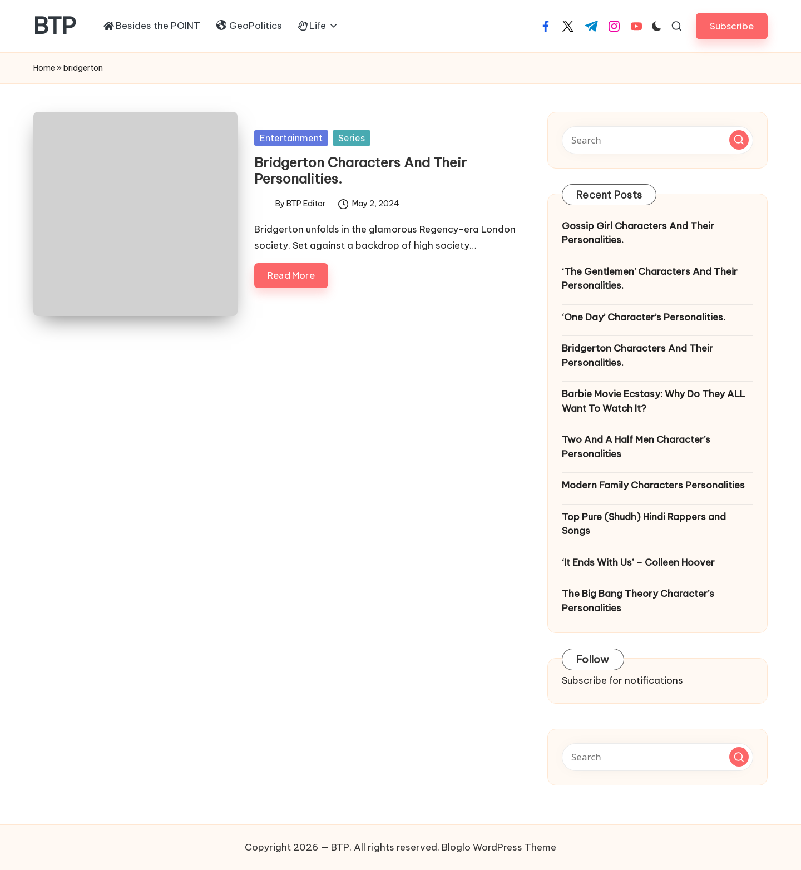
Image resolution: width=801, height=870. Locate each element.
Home (44, 68)
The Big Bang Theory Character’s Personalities (638, 600)
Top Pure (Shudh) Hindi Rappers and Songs (644, 524)
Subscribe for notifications (622, 680)
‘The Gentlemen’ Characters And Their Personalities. (650, 278)
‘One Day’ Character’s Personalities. (643, 317)
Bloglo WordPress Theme (499, 847)
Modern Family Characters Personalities (653, 485)
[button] (732, 26)
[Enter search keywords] (657, 140)
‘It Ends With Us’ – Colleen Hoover (638, 562)
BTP (54, 26)
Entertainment (291, 138)
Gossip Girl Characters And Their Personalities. (638, 233)
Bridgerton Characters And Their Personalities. (360, 170)
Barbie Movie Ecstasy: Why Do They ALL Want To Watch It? (653, 401)
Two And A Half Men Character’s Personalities (636, 446)
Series (351, 138)
